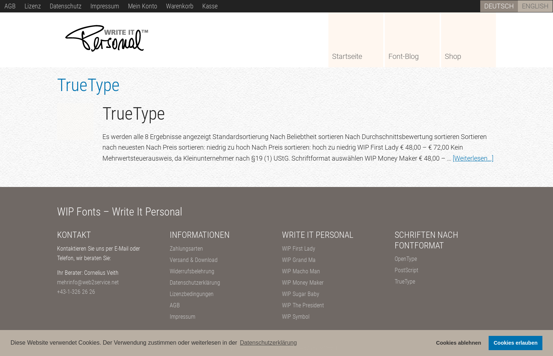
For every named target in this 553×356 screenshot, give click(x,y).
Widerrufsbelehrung (192, 271)
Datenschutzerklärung (195, 282)
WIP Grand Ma (299, 259)
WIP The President (303, 305)
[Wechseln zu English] (535, 6)
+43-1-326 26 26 (76, 291)
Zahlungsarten (186, 248)
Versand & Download (194, 259)
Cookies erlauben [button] (516, 343)
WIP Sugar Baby (300, 294)
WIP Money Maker (303, 282)
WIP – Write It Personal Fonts (112, 39)
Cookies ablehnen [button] (458, 343)
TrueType (133, 113)
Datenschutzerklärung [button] (268, 343)
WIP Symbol (295, 316)
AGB (175, 305)
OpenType (406, 258)
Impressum (182, 316)
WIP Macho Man (301, 271)
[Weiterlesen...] (473, 158)
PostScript (406, 270)
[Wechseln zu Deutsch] (499, 6)
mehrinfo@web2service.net (88, 282)
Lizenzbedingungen (192, 294)
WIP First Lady (298, 248)
